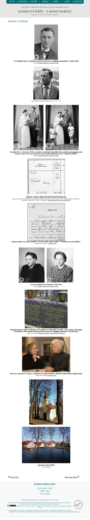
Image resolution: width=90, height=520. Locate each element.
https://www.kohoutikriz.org (72, 512)
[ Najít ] (41, 493)
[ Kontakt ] (47, 493)
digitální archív (52, 243)
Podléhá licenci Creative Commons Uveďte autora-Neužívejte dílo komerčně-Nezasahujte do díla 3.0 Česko (39, 506)
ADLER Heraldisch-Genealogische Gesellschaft (51, 333)
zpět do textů (14, 477)
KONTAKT (78, 1)
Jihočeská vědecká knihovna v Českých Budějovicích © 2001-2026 (39, 500)
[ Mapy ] (47, 491)
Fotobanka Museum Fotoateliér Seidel (47, 63)
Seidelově (55, 61)
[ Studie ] (50, 488)
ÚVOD (12, 1)
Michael (56, 331)
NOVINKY (23, 1)
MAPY (56, 1)
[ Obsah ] (42, 491)
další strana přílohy (71, 477)
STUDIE (34, 1)
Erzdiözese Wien (51, 375)
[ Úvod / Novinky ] (42, 488)
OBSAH (45, 1)
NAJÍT (67, 1)
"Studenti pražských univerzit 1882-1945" (58, 200)
